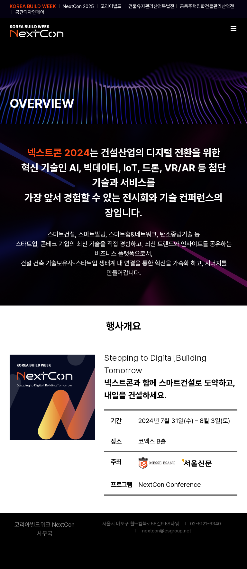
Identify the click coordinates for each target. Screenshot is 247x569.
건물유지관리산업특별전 (151, 6)
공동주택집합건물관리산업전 (207, 6)
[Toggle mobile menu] (234, 28)
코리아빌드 (111, 6)
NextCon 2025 (78, 6)
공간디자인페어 (29, 12)
